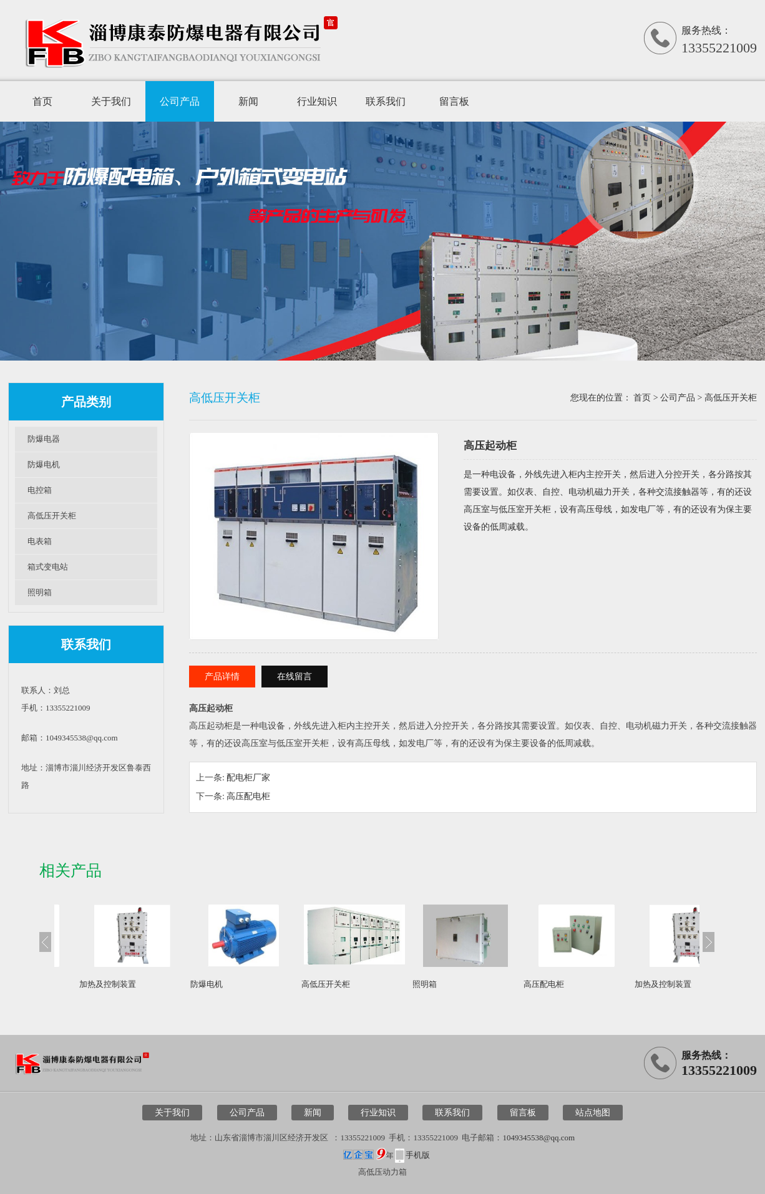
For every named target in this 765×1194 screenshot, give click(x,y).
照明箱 (39, 592)
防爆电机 (43, 464)
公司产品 (180, 101)
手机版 (418, 1155)
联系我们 (386, 101)
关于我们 (111, 101)
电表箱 (39, 541)
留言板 (454, 101)
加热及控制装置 (107, 984)
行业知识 (317, 101)
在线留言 (294, 676)
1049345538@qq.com (538, 1137)
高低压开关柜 (51, 515)
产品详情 (222, 676)
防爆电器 (43, 439)
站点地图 (592, 1112)
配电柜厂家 (248, 777)
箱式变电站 (47, 566)
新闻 (248, 101)
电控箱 (39, 490)
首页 (42, 101)
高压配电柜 (248, 796)
